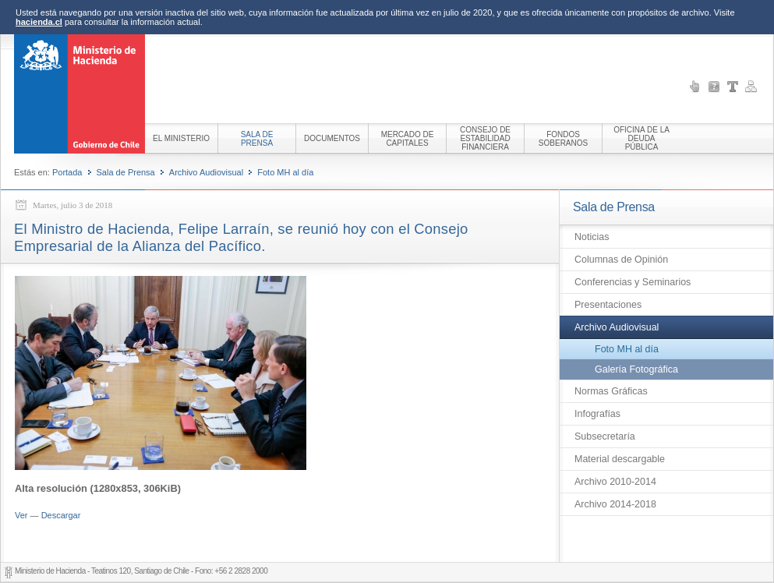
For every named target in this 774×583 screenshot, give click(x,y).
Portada (67, 172)
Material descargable (619, 459)
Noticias (591, 236)
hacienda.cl (39, 21)
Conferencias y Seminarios (632, 282)
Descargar (61, 515)
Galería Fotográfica (636, 369)
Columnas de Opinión (621, 259)
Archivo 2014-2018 (615, 504)
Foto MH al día (285, 172)
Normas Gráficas (611, 391)
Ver (21, 515)
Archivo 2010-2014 (615, 481)
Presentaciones (607, 304)
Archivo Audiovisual (206, 172)
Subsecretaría (604, 436)
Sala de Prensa (126, 172)
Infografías (597, 413)
